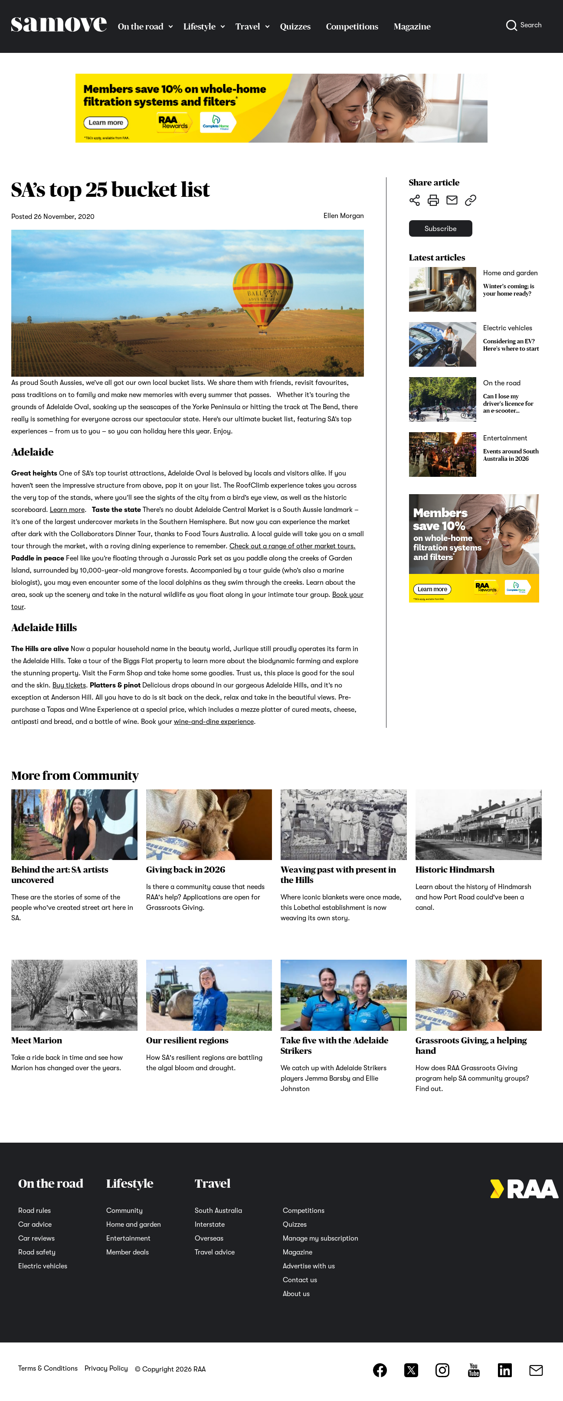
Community (124, 1211)
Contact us (300, 1280)
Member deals (127, 1252)
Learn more (67, 510)
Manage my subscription (320, 1238)
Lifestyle (199, 26)
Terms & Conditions (48, 1368)
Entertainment (128, 1238)
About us (296, 1294)
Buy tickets (69, 685)
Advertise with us (309, 1266)
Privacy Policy (106, 1368)
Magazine (412, 26)
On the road (141, 26)
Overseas (209, 1238)
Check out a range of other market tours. (292, 546)
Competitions (352, 26)
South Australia (218, 1211)
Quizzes (295, 26)
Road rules (34, 1211)
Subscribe (451, 232)
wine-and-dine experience (214, 722)
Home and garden (133, 1224)
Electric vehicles (42, 1266)
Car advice (35, 1224)
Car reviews (36, 1238)
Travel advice (215, 1252)
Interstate (210, 1224)
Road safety (37, 1252)
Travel (248, 26)
